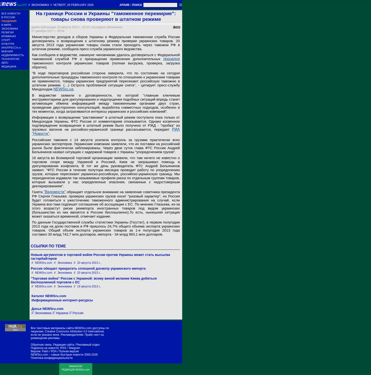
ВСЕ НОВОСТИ (10, 13)
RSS (63, 348)
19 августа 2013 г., (89, 286)
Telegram (74, 348)
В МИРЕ (6, 24)
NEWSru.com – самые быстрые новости (57, 354)
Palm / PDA (49, 351)
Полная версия (69, 351)
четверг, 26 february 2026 (73, 5)
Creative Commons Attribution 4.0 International (74, 331)
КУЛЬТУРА (7, 43)
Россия (78, 313)
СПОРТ (5, 40)
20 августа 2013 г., (89, 262)
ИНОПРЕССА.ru (11, 47)
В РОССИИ (8, 17)
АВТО (4, 62)
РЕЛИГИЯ (7, 32)
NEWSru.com (43, 262)
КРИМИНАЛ (8, 36)
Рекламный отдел (88, 344)
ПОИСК (137, 5)
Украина (62, 313)
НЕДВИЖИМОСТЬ (12, 55)
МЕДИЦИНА (8, 66)
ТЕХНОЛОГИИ (10, 59)
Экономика (40, 5)
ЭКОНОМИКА (9, 28)
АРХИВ (124, 5)
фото (176, 27)
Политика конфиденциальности (52, 358)
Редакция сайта (63, 344)
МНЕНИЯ (7, 51)
